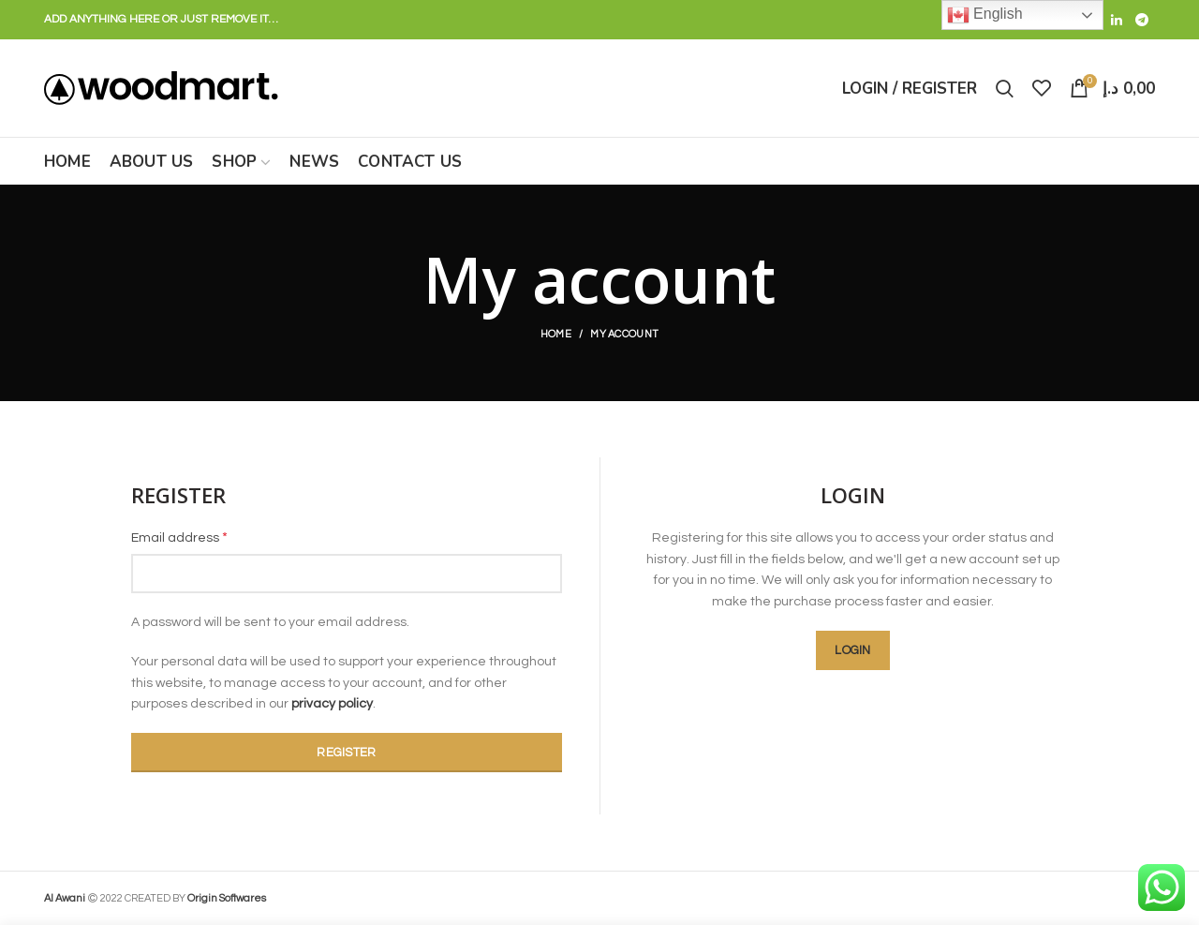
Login (853, 650)
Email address (179, 537)
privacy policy (332, 703)
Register (346, 752)
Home (555, 334)
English (985, 15)
